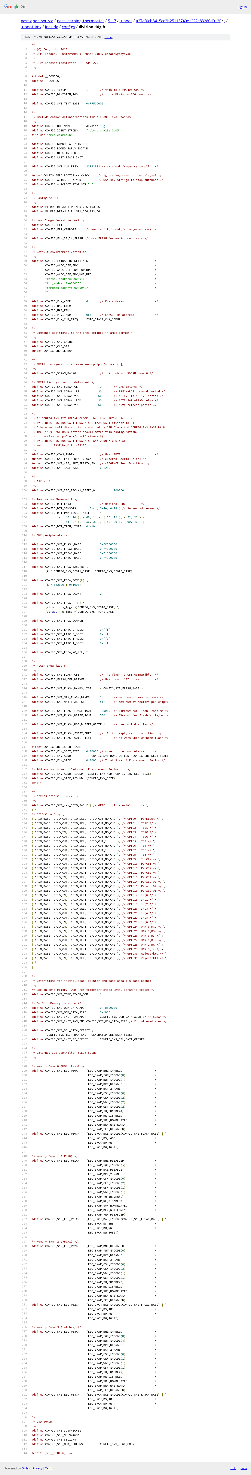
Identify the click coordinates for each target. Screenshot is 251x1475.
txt (233, 1468)
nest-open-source (37, 20)
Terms (49, 1468)
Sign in (242, 7)
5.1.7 (112, 20)
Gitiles (26, 1468)
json (243, 1468)
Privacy (37, 1468)
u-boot (126, 20)
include (51, 26)
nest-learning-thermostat (80, 20)
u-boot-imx (31, 26)
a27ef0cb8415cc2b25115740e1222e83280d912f (178, 20)
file (108, 37)
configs (68, 26)
